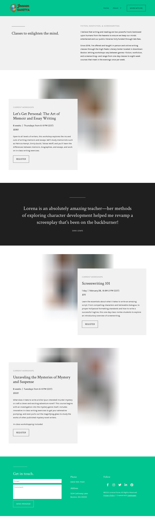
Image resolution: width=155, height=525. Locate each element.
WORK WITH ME (136, 12)
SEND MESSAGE (23, 513)
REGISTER (21, 168)
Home (106, 12)
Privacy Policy (109, 504)
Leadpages (131, 504)
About (117, 12)
